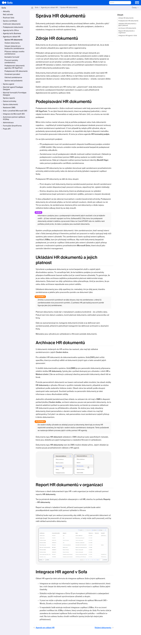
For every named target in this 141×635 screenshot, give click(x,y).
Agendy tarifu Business (12, 34)
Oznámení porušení (12, 74)
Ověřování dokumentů (11, 24)
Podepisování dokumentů (13, 27)
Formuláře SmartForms (12, 126)
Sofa (4, 8)
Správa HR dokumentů (13, 40)
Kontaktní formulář (12, 57)
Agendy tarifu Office (11, 30)
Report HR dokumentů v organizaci (126, 32)
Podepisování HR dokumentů (16, 71)
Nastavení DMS (9, 108)
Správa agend (8, 84)
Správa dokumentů (10, 105)
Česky (134, 7)
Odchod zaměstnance (13, 77)
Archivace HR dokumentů (127, 28)
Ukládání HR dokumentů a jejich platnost (127, 24)
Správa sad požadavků (13, 81)
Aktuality (6, 11)
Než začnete (8, 15)
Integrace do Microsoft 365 (14, 114)
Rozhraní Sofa (8, 18)
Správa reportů (9, 98)
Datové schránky (9, 101)
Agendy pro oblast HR (11, 37)
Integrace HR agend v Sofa (127, 35)
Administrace (8, 123)
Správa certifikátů (10, 21)
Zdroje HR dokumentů (126, 18)
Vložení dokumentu (12, 43)
